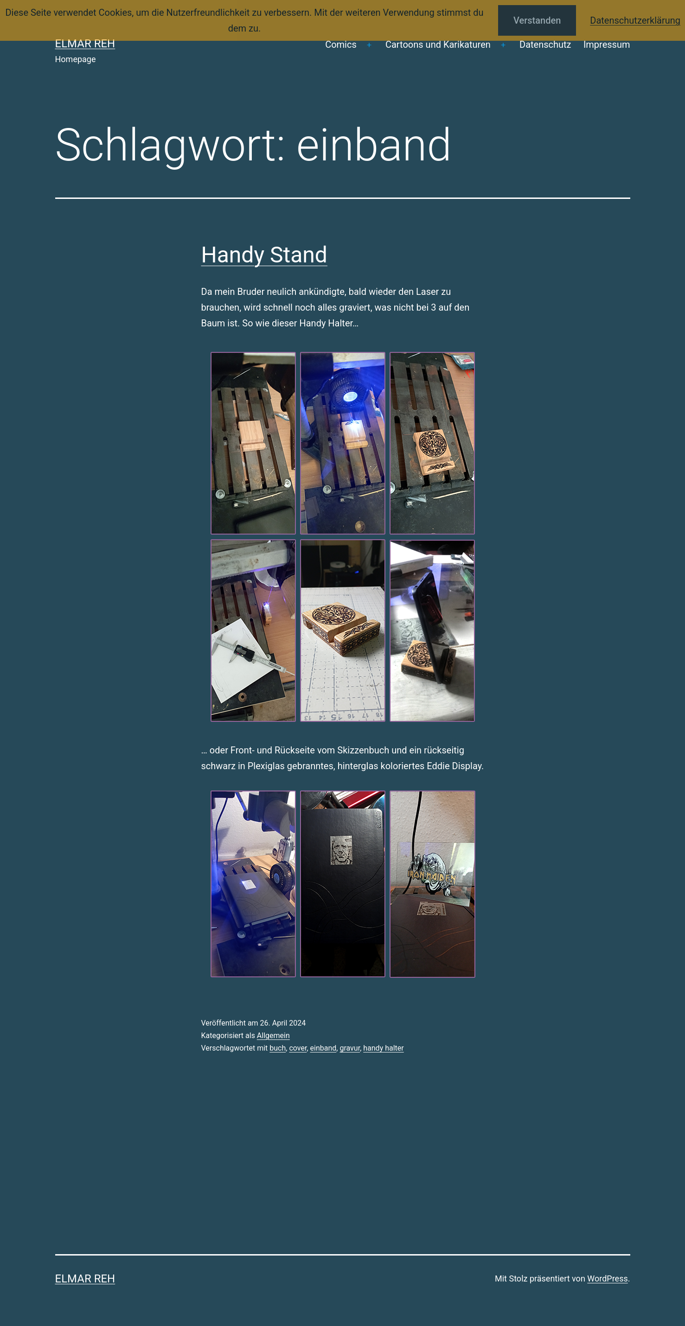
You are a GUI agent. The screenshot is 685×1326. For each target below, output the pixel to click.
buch (277, 1048)
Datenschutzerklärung (635, 20)
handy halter (383, 1048)
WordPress (607, 1278)
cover (298, 1048)
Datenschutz (545, 44)
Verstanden (537, 20)
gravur (349, 1048)
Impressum (606, 44)
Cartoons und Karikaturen (438, 44)
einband (323, 1048)
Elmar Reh (85, 43)
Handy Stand (264, 255)
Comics (341, 44)
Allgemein (273, 1035)
